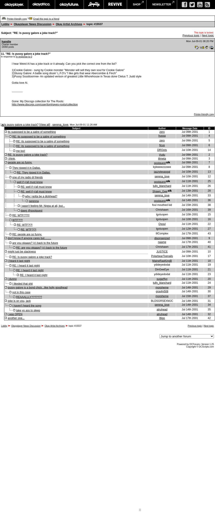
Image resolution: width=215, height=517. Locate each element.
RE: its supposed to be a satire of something (38, 136)
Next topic (208, 35)
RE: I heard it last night (26, 265)
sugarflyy (162, 279)
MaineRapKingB (162, 260)
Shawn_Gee (159, 191)
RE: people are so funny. (27, 234)
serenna (34, 201)
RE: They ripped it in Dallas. (33, 172)
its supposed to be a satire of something (32, 131)
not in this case (21, 292)
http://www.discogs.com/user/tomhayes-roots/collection (45, 104)
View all (44, 124)
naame (162, 242)
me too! (20, 150)
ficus (162, 145)
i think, (12, 158)
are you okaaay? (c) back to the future (35, 243)
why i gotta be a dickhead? (41, 196)
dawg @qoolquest (31, 210)
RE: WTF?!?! (24, 224)
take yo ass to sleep (28, 310)
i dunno (12, 279)
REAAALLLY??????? (29, 297)
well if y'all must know (30, 182)
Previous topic (190, 35)
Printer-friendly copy (17, 19)
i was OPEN (15, 314)
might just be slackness (22, 251)
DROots (162, 150)
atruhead (162, 309)
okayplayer (14, 4)
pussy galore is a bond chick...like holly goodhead (37, 287)
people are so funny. (20, 162)
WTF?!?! (17, 220)
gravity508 (162, 291)
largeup (93, 4)
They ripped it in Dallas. (26, 167)
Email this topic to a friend (46, 19)
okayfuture (69, 4)
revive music (115, 4)
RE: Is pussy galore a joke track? (27, 154)
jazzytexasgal (162, 171)
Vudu (162, 154)
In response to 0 (24, 56)
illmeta (162, 158)
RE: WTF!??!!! (20, 215)
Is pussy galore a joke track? (21, 124)
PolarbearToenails (162, 256)
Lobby (5, 24)
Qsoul (161, 224)
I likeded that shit (22, 283)
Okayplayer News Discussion (33, 24)
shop (137, 4)
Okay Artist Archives (69, 24)
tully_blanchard (162, 186)
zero (162, 131)
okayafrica (41, 4)
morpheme (161, 287)
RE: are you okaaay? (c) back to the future (41, 247)
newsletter (161, 4)
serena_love (60, 124)
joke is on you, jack (19, 301)
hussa (162, 135)
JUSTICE (162, 251)
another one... (16, 318)
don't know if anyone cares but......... (29, 238)
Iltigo (162, 318)
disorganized (162, 238)
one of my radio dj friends (27, 177)
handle (6, 41)
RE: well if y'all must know (36, 186)
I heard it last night (19, 260)
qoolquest (160, 163)
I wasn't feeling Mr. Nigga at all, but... (43, 205)
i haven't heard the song (26, 305)
